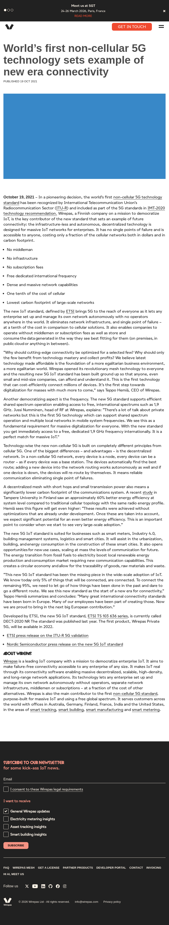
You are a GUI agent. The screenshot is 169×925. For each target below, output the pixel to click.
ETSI (70, 312)
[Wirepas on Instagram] (65, 886)
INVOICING (153, 867)
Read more (83, 16)
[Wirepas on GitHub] (50, 886)
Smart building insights (28, 834)
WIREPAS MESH (23, 867)
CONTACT (136, 867)
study (148, 493)
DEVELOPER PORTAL (111, 867)
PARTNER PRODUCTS (78, 867)
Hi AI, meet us (13, 874)
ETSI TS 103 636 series (108, 616)
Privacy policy (112, 901)
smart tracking (43, 710)
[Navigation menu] (161, 26)
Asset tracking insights (28, 827)
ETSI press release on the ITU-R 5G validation (48, 636)
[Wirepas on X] (27, 886)
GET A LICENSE (48, 867)
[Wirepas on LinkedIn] (43, 886)
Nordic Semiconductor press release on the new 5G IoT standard (65, 645)
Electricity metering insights (32, 819)
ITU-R (61, 209)
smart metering (146, 710)
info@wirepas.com (86, 901)
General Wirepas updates (30, 811)
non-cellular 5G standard (135, 694)
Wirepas (10, 662)
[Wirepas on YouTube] (35, 886)
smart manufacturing (104, 710)
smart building (71, 710)
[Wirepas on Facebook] (58, 886)
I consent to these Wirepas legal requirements (46, 789)
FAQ (6, 867)
